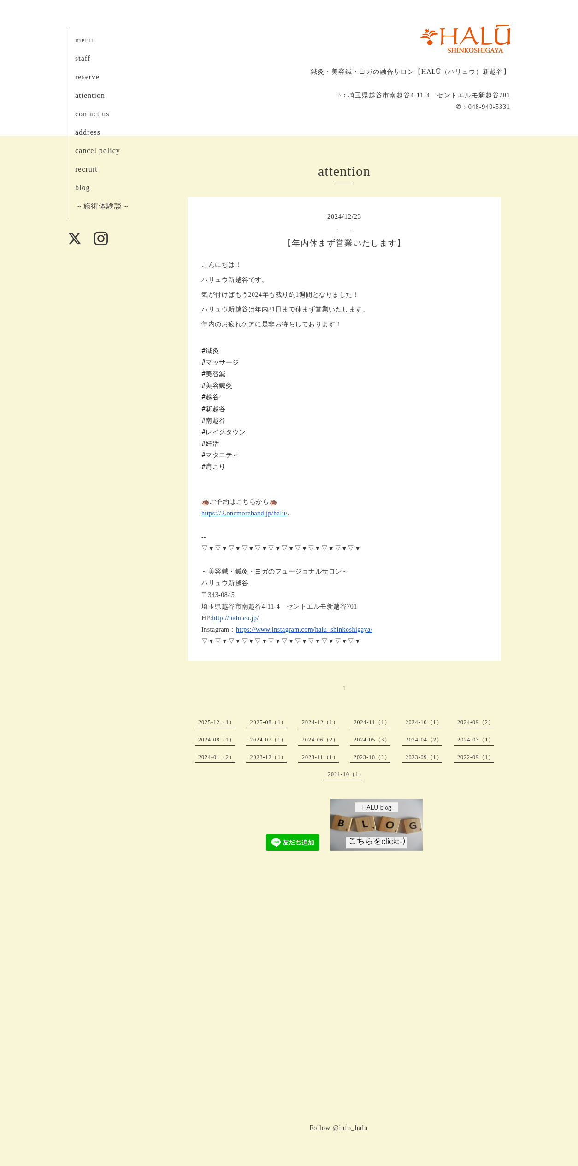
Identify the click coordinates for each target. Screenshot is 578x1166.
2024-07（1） (268, 739)
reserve (87, 77)
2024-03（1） (475, 739)
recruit (86, 169)
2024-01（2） (216, 757)
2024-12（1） (320, 722)
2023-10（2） (372, 757)
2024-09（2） (475, 722)
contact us (92, 114)
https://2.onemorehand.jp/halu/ (244, 513)
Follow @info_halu (338, 1127)
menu (84, 40)
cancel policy (97, 151)
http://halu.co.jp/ (235, 618)
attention (90, 95)
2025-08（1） (268, 722)
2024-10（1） (424, 722)
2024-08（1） (216, 739)
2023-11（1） (320, 757)
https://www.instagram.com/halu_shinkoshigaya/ (304, 629)
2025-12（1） (216, 722)
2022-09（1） (475, 757)
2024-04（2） (424, 739)
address (87, 132)
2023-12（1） (268, 757)
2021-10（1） (346, 774)
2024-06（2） (320, 739)
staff (82, 58)
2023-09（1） (424, 757)
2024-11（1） (372, 722)
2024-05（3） (372, 739)
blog (82, 187)
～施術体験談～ (102, 206)
